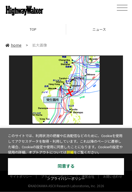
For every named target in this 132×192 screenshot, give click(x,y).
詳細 (70, 152)
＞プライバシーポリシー (66, 179)
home (13, 45)
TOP (33, 29)
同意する (66, 166)
